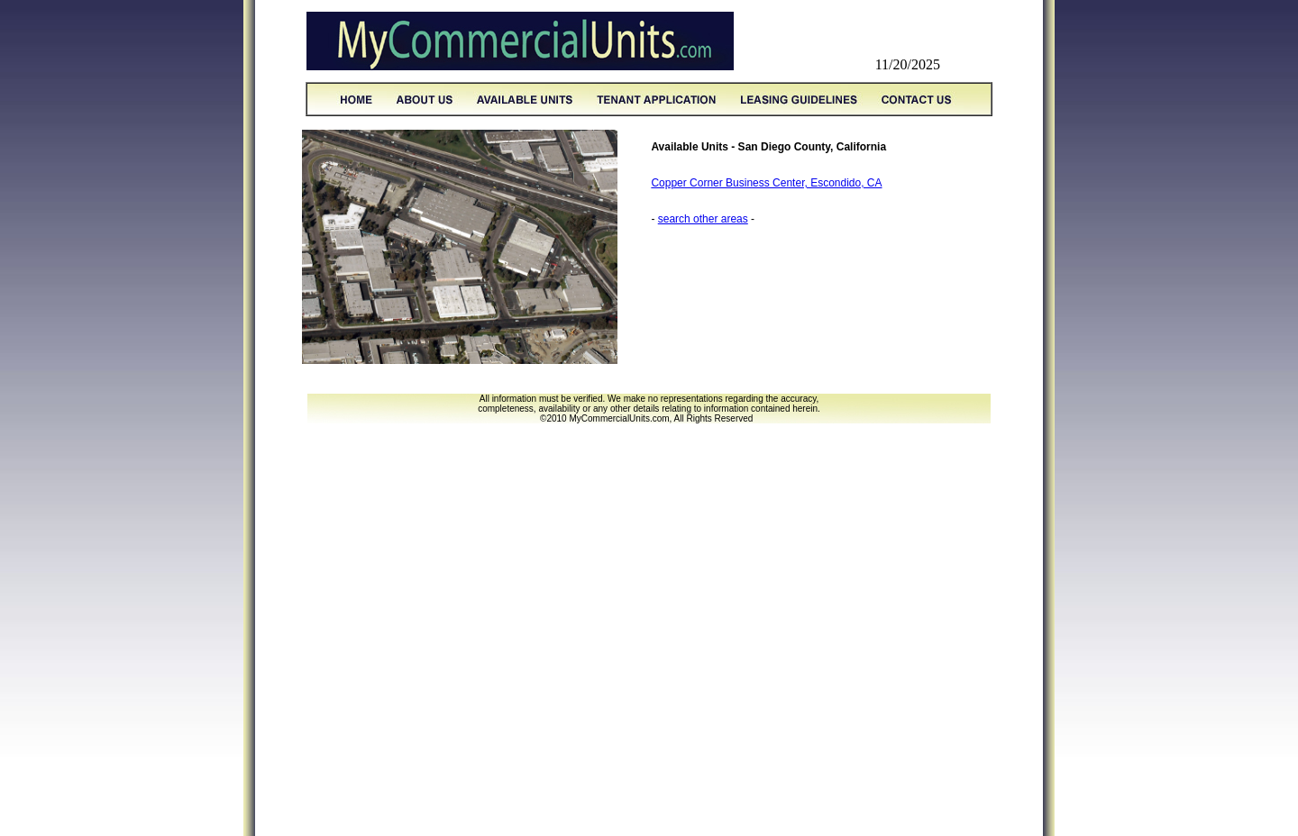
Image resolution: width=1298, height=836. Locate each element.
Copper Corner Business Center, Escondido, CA (766, 183)
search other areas (703, 219)
